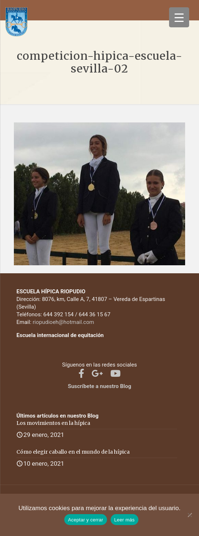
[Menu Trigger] (179, 17)
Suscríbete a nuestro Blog (99, 386)
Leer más (124, 520)
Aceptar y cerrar (85, 520)
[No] (190, 515)
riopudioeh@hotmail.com (63, 322)
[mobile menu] (189, 11)
